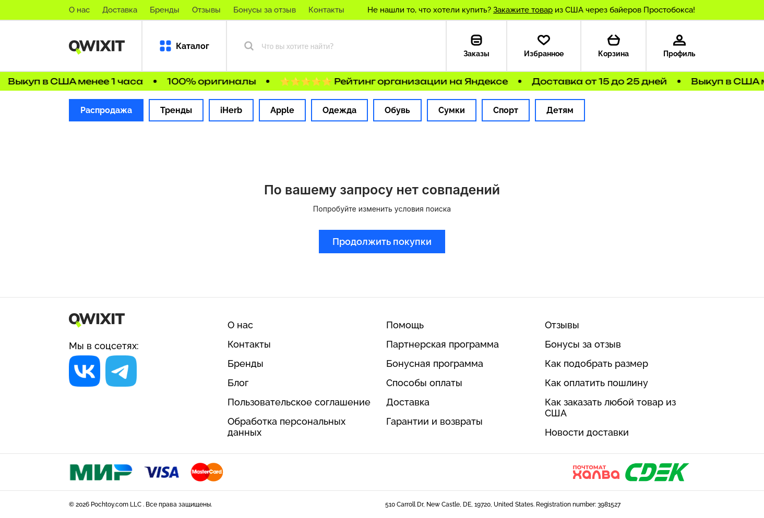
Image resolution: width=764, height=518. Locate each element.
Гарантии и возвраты (434, 421)
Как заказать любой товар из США (610, 407)
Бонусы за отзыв (264, 10)
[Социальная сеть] (84, 371)
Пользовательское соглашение (299, 402)
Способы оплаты (424, 382)
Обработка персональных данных (286, 427)
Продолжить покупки (382, 241)
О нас (79, 10)
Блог (238, 382)
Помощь (405, 324)
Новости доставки (587, 432)
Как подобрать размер (596, 363)
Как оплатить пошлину (596, 382)
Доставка (119, 10)
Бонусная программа (434, 363)
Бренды (165, 10)
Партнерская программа (442, 344)
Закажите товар (523, 10)
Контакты (326, 10)
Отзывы (206, 10)
